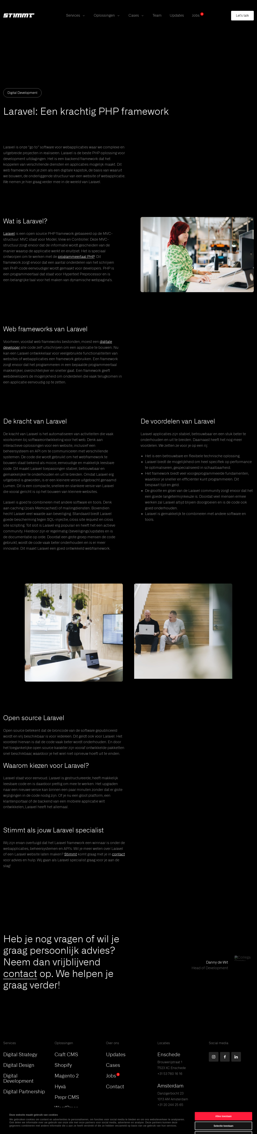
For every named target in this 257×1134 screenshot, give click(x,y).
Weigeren (223, 1111)
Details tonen (150, 1126)
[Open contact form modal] (242, 15)
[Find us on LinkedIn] (236, 1057)
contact (20, 973)
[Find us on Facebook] (225, 1057)
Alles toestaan (223, 1091)
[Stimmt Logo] (19, 15)
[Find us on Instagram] (213, 1057)
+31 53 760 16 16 (169, 1074)
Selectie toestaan (223, 1101)
